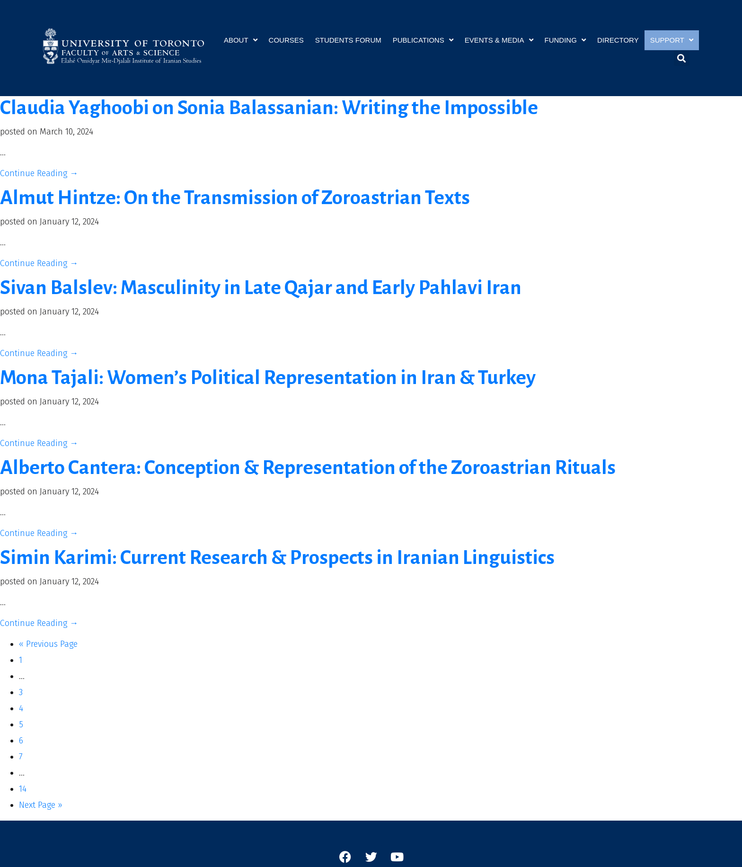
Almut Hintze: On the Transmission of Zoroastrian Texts (235, 197)
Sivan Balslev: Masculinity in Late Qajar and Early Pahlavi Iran (260, 287)
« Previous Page (48, 644)
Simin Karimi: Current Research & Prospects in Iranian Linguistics (277, 557)
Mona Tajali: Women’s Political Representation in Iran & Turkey (268, 377)
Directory (618, 40)
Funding (565, 40)
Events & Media (499, 40)
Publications (423, 40)
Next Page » (40, 805)
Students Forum (348, 40)
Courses (286, 40)
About (240, 40)
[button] (681, 58)
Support (671, 40)
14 (22, 789)
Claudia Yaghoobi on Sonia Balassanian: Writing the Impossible (269, 107)
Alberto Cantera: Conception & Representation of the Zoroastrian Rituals (308, 467)
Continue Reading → (39, 173)
